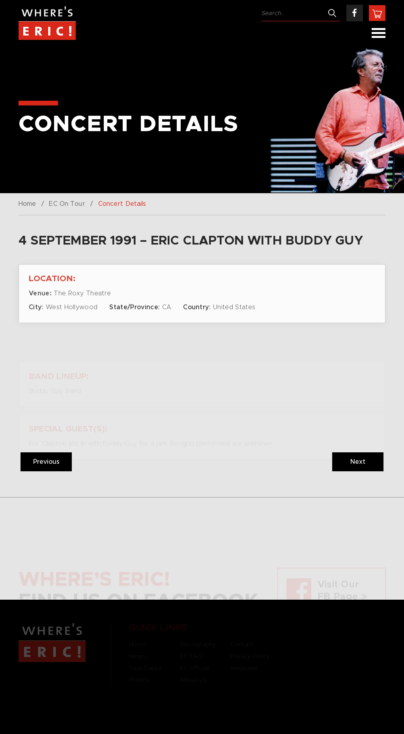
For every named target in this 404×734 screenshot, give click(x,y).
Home (27, 204)
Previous (46, 462)
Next (357, 462)
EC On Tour (67, 204)
